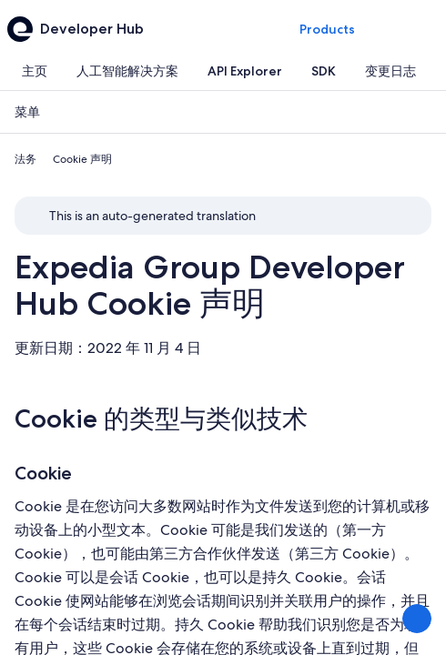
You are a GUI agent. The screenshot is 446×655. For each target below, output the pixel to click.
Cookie (43, 473)
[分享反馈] (416, 618)
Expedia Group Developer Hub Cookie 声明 (210, 285)
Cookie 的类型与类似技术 (161, 418)
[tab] (34, 71)
